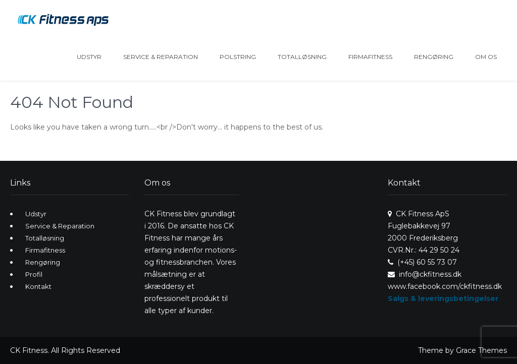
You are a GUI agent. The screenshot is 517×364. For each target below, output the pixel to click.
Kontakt (38, 286)
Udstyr (89, 56)
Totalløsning (302, 56)
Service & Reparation (160, 56)
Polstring (238, 56)
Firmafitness (370, 56)
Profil (33, 274)
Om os (486, 56)
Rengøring (433, 56)
